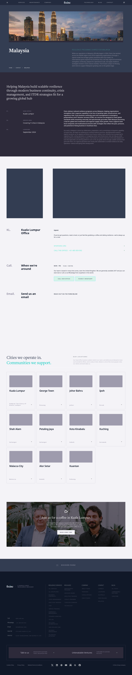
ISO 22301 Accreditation (53, 623)
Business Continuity (52, 595)
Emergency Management (53, 612)
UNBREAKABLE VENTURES (116, 592)
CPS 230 (51, 619)
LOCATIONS (101, 592)
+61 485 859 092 (21, 623)
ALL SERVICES (53, 588)
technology (89, 2)
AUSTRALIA (101, 595)
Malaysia (27, 67)
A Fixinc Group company (119, 665)
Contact (110, 2)
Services (21, 2)
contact (18, 67)
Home (10, 67)
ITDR (50, 605)
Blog (100, 2)
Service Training (54, 609)
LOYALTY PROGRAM (70, 599)
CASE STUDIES (86, 598)
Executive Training (55, 602)
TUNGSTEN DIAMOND (70, 602)
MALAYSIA (101, 601)
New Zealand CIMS (55, 627)
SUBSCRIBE (115, 596)
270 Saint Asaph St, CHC (23, 631)
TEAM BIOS (85, 592)
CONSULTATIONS (87, 595)
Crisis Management (55, 599)
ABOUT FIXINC (86, 588)
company (47, 2)
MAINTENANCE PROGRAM (68, 589)
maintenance (35, 2)
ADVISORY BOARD (69, 593)
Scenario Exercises (55, 616)
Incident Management (53, 631)
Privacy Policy (20, 665)
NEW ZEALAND (102, 598)
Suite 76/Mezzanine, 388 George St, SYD (28, 635)
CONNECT (101, 588)
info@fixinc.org (21, 627)
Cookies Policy (10, 665)
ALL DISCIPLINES (54, 592)
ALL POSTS (115, 588)
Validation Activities (52, 635)
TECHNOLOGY (68, 605)
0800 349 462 (20, 618)
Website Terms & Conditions (35, 665)
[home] (67, 2)
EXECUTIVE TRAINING (70, 596)
